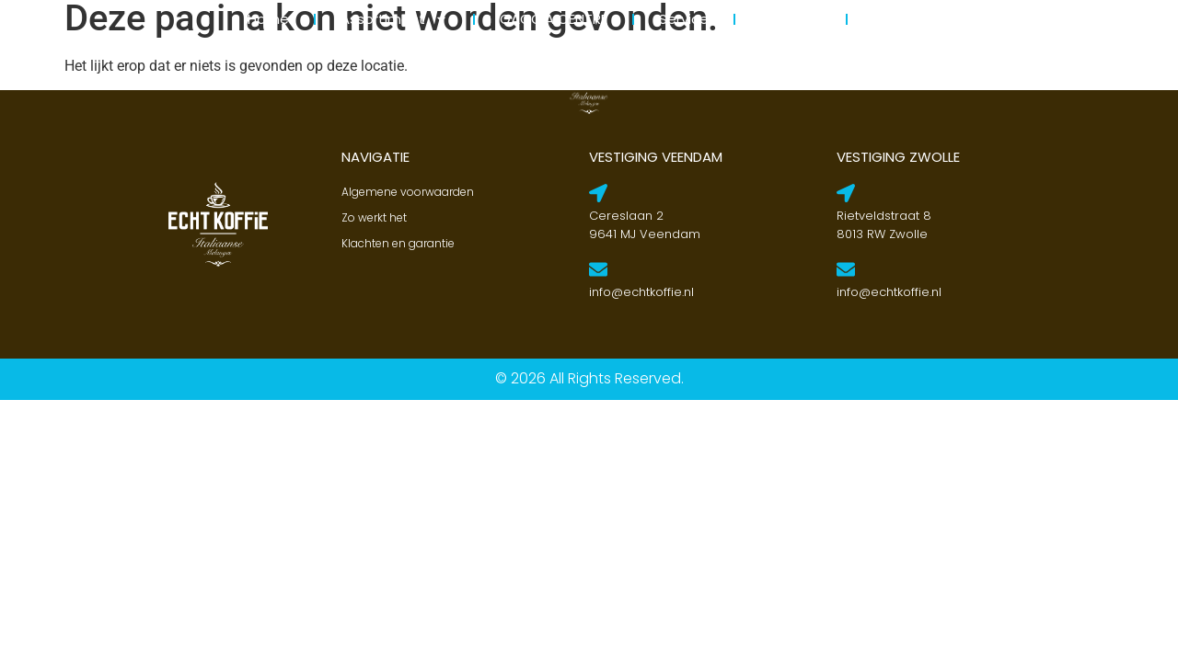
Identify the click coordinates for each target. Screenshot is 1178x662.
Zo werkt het (374, 217)
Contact (901, 19)
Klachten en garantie (398, 243)
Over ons (790, 19)
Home (268, 19)
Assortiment (394, 19)
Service (684, 19)
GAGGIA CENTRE (553, 19)
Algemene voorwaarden (407, 192)
